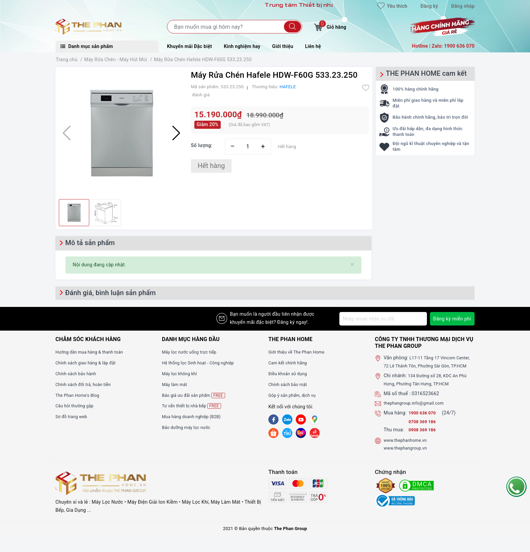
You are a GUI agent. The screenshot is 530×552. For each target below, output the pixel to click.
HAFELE (288, 86)
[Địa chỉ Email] (382, 319)
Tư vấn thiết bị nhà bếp (194, 406)
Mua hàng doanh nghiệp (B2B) (195, 416)
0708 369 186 (424, 429)
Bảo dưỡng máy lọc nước (189, 427)
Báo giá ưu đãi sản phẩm (196, 395)
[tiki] (287, 432)
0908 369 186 (424, 437)
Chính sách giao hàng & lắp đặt (89, 362)
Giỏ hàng (330, 26)
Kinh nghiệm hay (242, 46)
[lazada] (301, 432)
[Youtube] (301, 419)
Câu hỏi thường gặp (76, 405)
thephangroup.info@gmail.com (417, 411)
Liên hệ (313, 46)
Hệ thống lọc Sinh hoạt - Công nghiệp (202, 362)
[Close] (352, 264)
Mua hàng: (395, 421)
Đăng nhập (463, 6)
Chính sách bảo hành (78, 373)
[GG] (315, 419)
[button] (176, 133)
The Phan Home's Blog (79, 395)
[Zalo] (287, 419)
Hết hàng (211, 166)
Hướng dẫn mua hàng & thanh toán (93, 352)
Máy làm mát (176, 384)
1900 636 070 (424, 421)
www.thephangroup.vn (408, 456)
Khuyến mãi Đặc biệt (189, 46)
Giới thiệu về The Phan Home (299, 352)
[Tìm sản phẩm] (234, 26)
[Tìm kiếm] (292, 26)
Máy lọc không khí (181, 373)
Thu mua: (394, 437)
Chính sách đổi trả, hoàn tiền (86, 384)
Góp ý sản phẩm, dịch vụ (294, 395)
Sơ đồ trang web (73, 416)
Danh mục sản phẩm (87, 46)
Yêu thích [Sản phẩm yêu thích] (392, 6)
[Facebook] (273, 419)
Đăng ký (429, 6)
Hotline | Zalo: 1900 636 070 (443, 46)
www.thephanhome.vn (408, 448)
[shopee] (273, 432)
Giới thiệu (282, 46)
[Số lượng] (248, 146)
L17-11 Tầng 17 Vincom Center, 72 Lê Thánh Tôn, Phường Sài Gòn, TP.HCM (429, 366)
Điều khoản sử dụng (290, 373)
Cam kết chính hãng (290, 362)
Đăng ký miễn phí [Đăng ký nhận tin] (451, 318)
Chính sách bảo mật (290, 384)
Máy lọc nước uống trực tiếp (192, 352)
